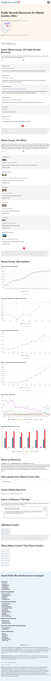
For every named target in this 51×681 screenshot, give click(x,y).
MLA (14, 508)
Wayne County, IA (5, 562)
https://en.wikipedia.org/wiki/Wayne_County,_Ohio (17, 35)
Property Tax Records (6, 593)
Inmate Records (5, 637)
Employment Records (6, 627)
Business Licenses (5, 620)
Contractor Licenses (6, 621)
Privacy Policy (44, 651)
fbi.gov (27, 422)
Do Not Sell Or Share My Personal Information (27, 658)
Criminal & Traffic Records (7, 631)
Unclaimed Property (6, 603)
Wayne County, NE (5, 558)
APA (18, 508)
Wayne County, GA (5, 560)
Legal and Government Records (8, 601)
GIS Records (4, 598)
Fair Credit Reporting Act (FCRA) (29, 649)
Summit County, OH (5, 531)
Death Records (5, 586)
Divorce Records (5, 588)
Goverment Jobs (5, 629)
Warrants (4, 633)
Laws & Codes (5, 609)
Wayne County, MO (5, 553)
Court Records (5, 635)
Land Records (4, 596)
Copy (44, 508)
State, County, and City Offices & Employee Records (13, 625)
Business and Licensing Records (8, 618)
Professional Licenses (6, 623)
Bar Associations (5, 610)
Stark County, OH (5, 534)
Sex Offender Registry (6, 639)
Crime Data (4, 636)
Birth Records (5, 584)
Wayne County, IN (5, 565)
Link (6, 508)
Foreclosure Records (6, 595)
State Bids (4, 613)
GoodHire (19, 651)
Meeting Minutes (5, 614)
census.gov (27, 294)
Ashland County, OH (6, 528)
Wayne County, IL (5, 564)
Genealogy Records (6, 589)
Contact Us (7, 493)
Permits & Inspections (6, 606)
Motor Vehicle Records (6, 616)
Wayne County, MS (5, 555)
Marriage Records (5, 585)
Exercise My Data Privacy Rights (8, 662)
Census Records (5, 605)
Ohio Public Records (5, 42)
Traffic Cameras (5, 640)
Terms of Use (4, 653)
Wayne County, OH (23, 20)
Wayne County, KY (5, 549)
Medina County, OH (5, 532)
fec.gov (27, 454)
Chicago (10, 508)
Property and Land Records (7, 591)
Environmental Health (6, 612)
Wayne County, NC (5, 556)
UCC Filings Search (6, 599)
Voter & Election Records (7, 608)
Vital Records (4, 581)
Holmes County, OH (5, 530)
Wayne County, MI (5, 551)
